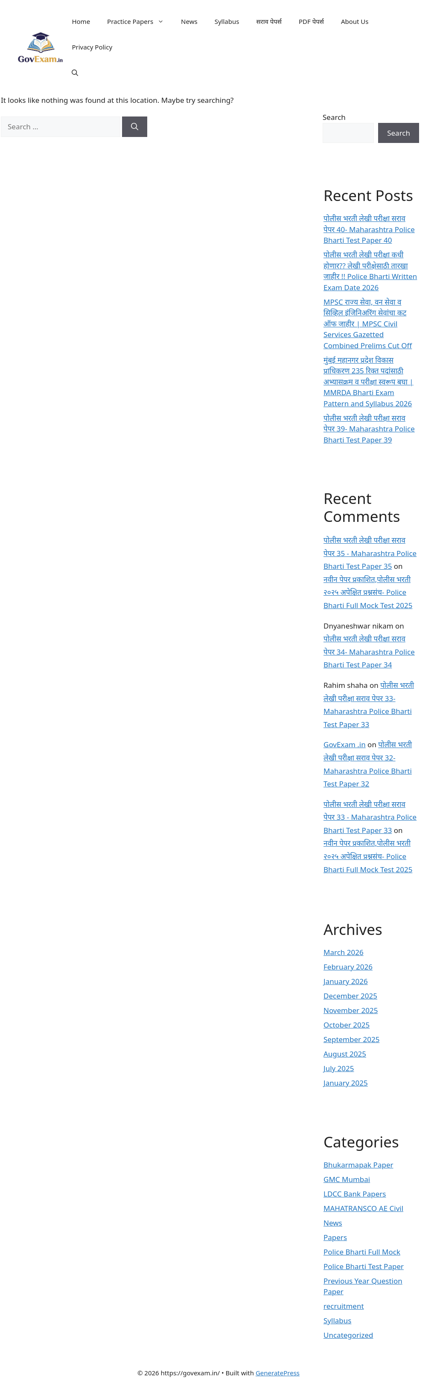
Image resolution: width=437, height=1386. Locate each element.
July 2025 (338, 1068)
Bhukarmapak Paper (358, 1165)
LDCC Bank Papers (354, 1194)
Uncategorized (348, 1335)
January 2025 (345, 1083)
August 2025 (344, 1054)
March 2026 (343, 952)
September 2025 (351, 1039)
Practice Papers (139, 21)
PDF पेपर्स (311, 21)
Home (81, 21)
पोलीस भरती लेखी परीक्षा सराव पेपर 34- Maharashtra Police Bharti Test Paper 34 (369, 652)
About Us (355, 21)
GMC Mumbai (346, 1179)
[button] (75, 72)
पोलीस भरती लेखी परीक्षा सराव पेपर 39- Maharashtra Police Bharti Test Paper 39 (369, 429)
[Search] (134, 126)
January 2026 (345, 981)
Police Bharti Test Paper (363, 1266)
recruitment (343, 1306)
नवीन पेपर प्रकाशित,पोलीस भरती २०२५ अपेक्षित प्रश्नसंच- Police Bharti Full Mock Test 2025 (367, 592)
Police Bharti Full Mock (361, 1252)
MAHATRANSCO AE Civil (363, 1208)
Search (334, 117)
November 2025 (350, 1010)
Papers (335, 1237)
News (189, 21)
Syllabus (227, 21)
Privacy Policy (92, 47)
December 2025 (350, 996)
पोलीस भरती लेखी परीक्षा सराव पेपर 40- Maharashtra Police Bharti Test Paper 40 (369, 229)
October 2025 (346, 1025)
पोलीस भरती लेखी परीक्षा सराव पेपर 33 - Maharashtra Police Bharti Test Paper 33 (370, 817)
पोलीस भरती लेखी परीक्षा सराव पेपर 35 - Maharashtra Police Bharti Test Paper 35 (370, 553)
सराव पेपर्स (269, 21)
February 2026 (348, 967)
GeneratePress (278, 1373)
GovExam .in (344, 744)
